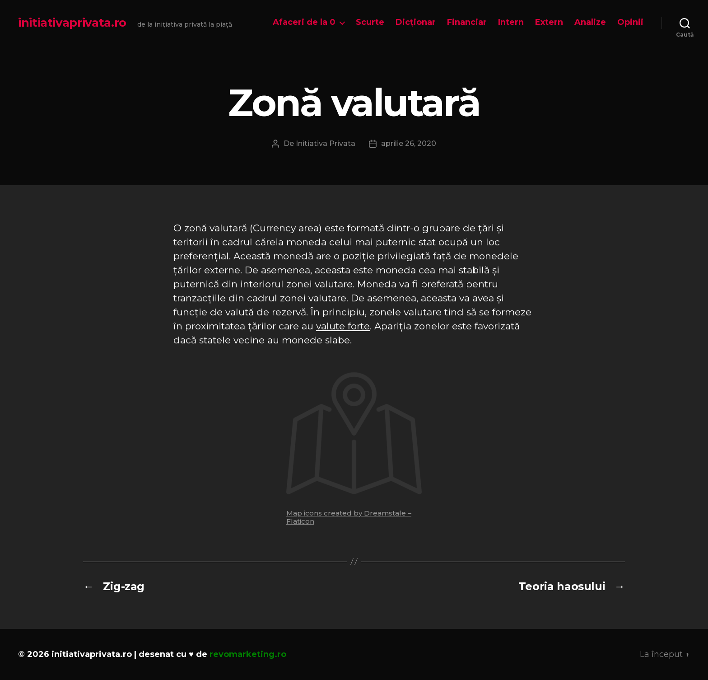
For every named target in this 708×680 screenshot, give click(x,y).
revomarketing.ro (248, 654)
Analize (590, 22)
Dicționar (416, 22)
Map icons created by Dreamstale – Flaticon (348, 517)
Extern (549, 22)
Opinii (630, 22)
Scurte (370, 22)
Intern (511, 22)
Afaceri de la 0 (304, 22)
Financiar (467, 22)
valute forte (343, 326)
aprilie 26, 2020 (408, 143)
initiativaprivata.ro (72, 22)
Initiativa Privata (325, 143)
